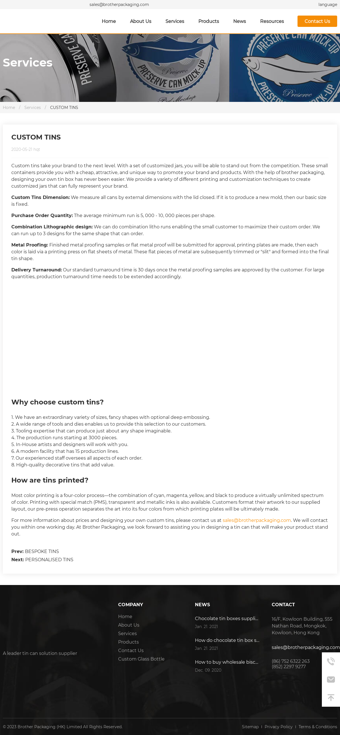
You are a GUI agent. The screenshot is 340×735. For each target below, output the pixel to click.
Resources (272, 21)
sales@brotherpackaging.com (119, 4)
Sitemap (250, 726)
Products (208, 21)
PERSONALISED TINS (49, 559)
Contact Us (317, 21)
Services (174, 21)
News (239, 21)
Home (109, 21)
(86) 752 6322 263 (291, 661)
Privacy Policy (279, 726)
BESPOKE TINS (42, 551)
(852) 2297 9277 (289, 666)
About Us (140, 21)
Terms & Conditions (318, 726)
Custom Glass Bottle (141, 659)
